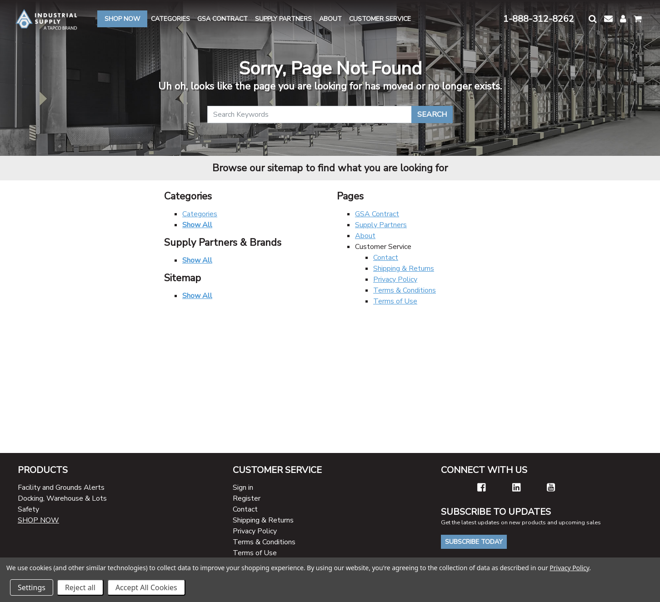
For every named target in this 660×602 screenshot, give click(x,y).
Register (246, 498)
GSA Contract (377, 214)
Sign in (243, 488)
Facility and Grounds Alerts (61, 488)
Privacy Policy (395, 279)
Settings (31, 587)
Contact (385, 258)
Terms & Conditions (404, 290)
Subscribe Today (474, 541)
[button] (592, 18)
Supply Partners (381, 225)
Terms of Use (395, 301)
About (365, 236)
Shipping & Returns (403, 269)
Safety (28, 509)
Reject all (80, 587)
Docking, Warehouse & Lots (62, 498)
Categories (199, 214)
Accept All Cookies (146, 587)
